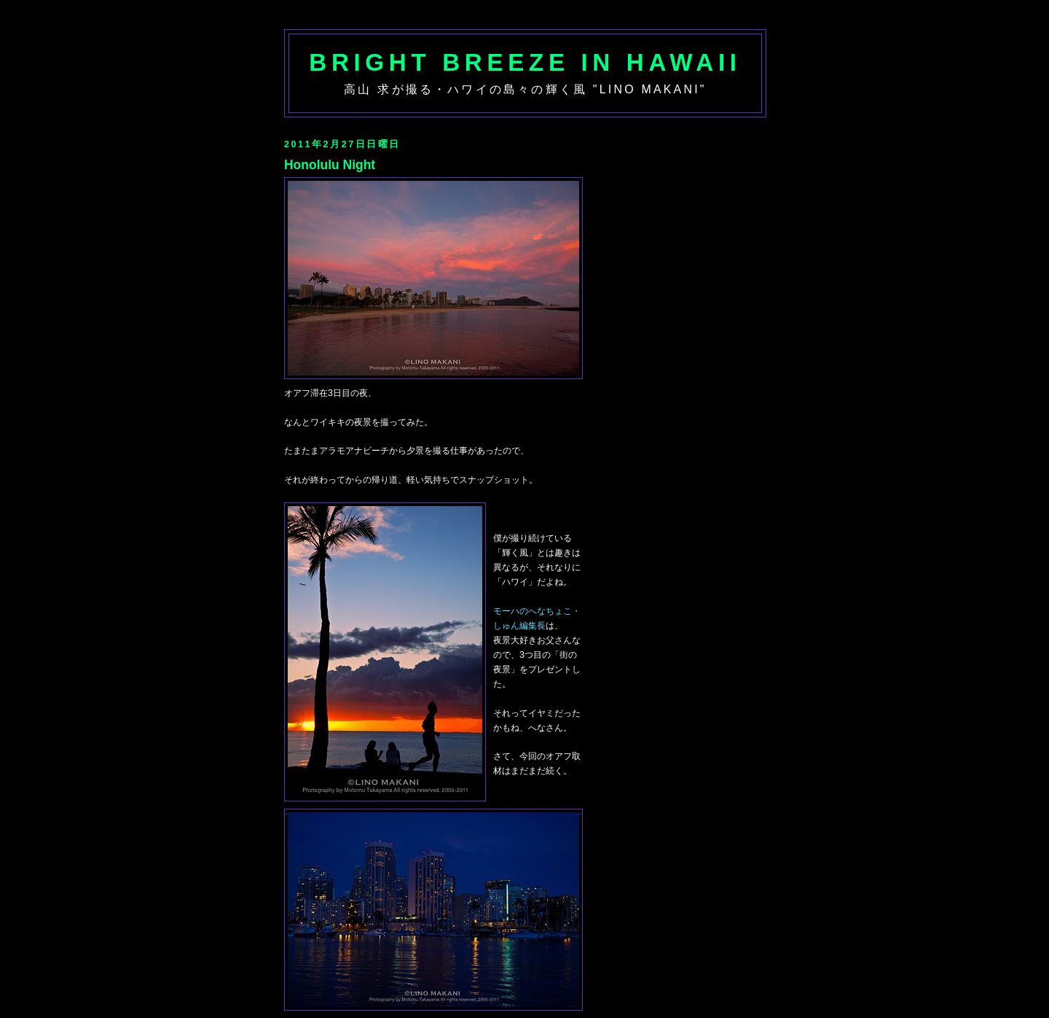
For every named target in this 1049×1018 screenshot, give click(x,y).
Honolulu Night (329, 165)
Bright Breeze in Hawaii (525, 62)
